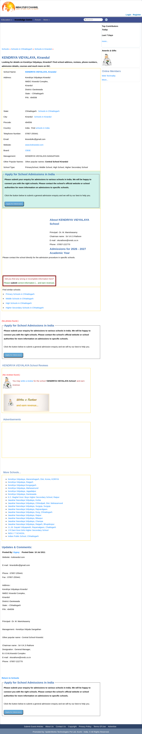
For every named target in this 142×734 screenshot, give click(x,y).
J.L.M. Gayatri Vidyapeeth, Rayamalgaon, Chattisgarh (32, 527)
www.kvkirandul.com (34, 145)
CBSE (28, 150)
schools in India (42, 128)
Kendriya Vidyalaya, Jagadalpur (22, 491)
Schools (5, 49)
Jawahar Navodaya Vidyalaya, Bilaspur (25, 518)
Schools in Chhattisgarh (21, 49)
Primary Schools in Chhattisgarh (20, 294)
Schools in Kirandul (43, 49)
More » (46, 20)
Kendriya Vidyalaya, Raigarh (20, 482)
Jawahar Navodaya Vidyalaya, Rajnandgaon (27, 509)
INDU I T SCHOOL (16, 533)
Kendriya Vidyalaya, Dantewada (22, 494)
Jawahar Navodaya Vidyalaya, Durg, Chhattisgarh (30, 512)
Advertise (112, 726)
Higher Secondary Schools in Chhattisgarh (25, 308)
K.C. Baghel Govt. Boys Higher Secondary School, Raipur (33, 497)
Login (128, 14)
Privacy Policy (85, 726)
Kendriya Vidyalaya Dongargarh (22, 485)
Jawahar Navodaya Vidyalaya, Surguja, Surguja (29, 506)
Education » (6, 20)
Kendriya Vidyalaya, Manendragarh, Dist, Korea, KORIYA (33, 479)
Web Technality (108, 76)
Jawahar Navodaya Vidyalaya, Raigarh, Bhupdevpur (31, 524)
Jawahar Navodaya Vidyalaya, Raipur (24, 515)
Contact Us (61, 726)
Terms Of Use (100, 726)
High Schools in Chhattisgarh (19, 303)
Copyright (72, 726)
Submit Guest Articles (33, 726)
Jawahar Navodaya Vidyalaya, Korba (24, 500)
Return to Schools (10, 678)
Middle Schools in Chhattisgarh (19, 298)
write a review (27, 381)
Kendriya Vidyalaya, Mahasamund (23, 488)
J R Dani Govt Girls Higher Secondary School (28, 530)
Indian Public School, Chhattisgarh (23, 536)
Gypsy (16, 552)
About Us (49, 726)
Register (137, 14)
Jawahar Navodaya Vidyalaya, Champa (25, 521)
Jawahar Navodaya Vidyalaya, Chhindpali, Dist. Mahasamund (35, 503)
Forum (38, 20)
